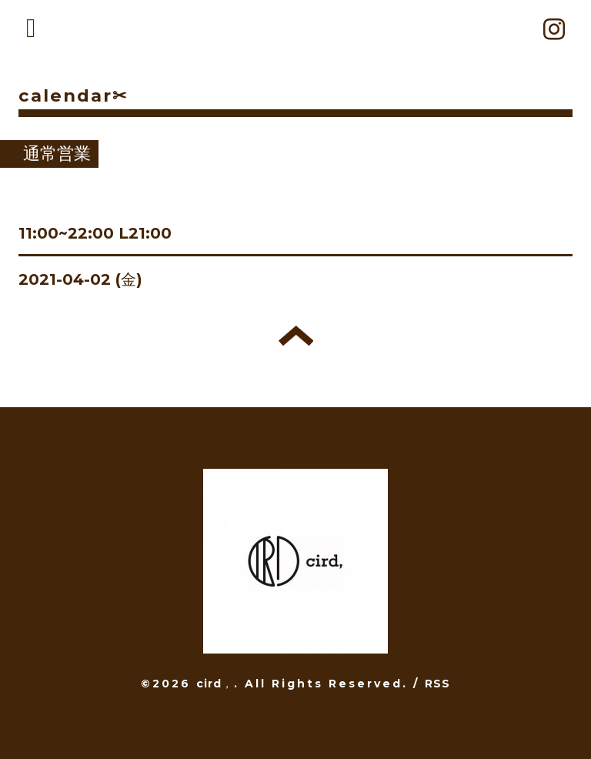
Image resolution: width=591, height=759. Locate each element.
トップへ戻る (296, 336)
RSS (438, 683)
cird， (215, 683)
